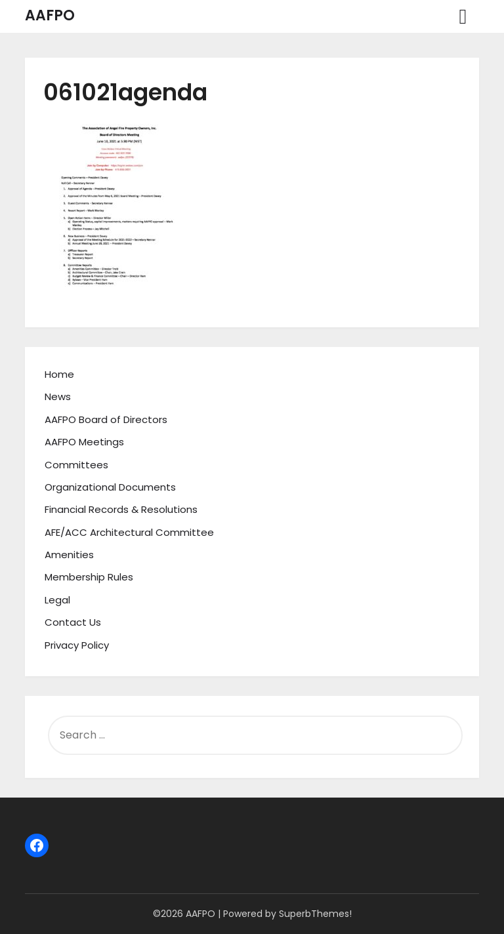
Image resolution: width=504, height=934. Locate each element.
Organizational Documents (110, 487)
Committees (76, 465)
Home (59, 374)
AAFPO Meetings (84, 442)
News (58, 396)
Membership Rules (89, 577)
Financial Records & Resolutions (121, 509)
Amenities (69, 554)
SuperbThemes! (315, 913)
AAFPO (50, 15)
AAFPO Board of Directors (106, 419)
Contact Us (73, 622)
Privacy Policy (77, 645)
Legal (57, 600)
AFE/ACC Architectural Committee (129, 532)
